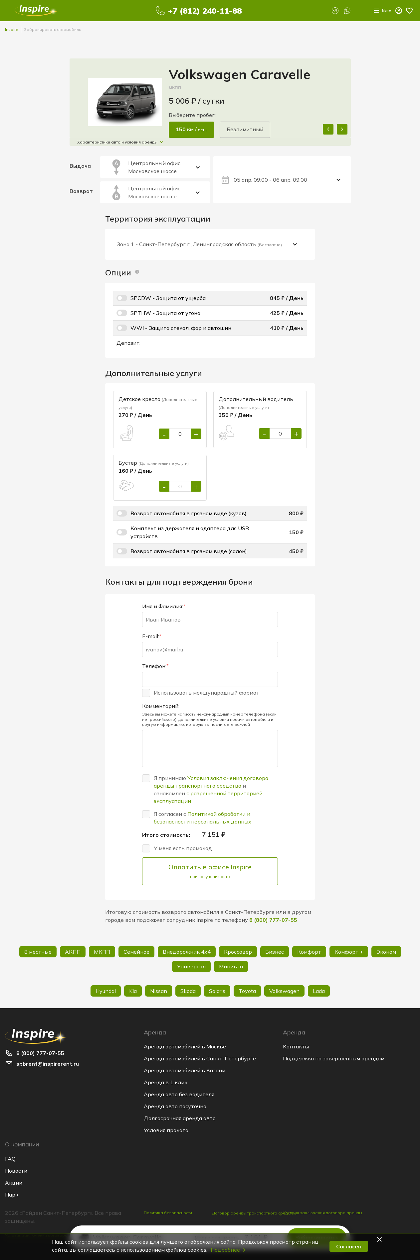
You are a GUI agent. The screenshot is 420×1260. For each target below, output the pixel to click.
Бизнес (274, 951)
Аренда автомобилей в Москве (185, 1046)
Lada (319, 991)
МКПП (102, 951)
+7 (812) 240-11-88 (200, 11)
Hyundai (106, 991)
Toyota (247, 991)
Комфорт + (348, 951)
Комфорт (309, 951)
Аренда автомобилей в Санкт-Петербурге (200, 1058)
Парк (11, 1194)
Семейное (136, 951)
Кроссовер (238, 951)
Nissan (158, 991)
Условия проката (166, 1130)
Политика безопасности (168, 1212)
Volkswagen (284, 991)
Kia (133, 991)
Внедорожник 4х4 (187, 951)
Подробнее (228, 1249)
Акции (13, 1182)
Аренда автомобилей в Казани (184, 1070)
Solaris (217, 991)
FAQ (10, 1158)
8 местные (38, 951)
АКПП (73, 951)
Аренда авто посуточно (175, 1106)
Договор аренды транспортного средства (254, 1216)
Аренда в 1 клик (165, 1082)
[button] (380, 1239)
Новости (16, 1170)
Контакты (296, 1046)
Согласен (348, 1246)
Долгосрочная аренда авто (180, 1118)
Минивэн (231, 966)
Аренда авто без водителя (179, 1094)
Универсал (191, 966)
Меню (376, 11)
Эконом (386, 951)
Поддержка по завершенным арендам (333, 1058)
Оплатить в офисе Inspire (210, 871)
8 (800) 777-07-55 (273, 920)
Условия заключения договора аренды (322, 1212)
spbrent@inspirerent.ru (47, 1063)
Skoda (188, 991)
